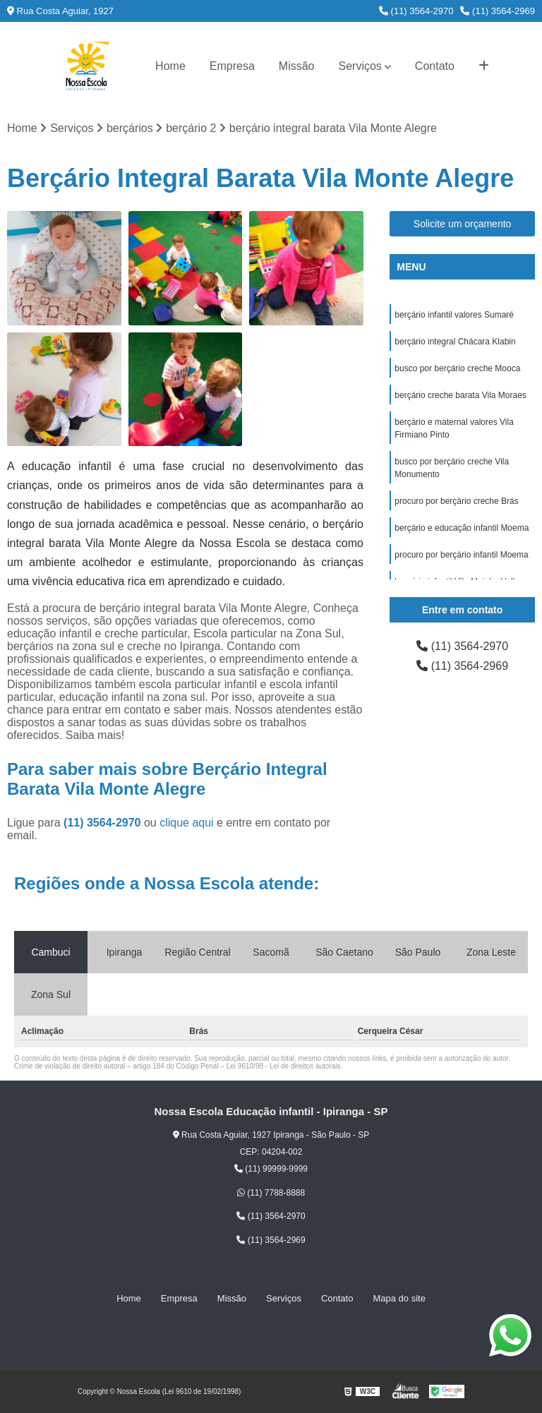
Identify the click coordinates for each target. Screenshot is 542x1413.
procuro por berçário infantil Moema (461, 555)
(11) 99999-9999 (271, 1169)
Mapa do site (399, 1298)
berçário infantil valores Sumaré (454, 315)
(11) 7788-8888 (271, 1193)
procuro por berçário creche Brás (456, 501)
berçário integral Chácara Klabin (455, 342)
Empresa (232, 66)
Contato (434, 66)
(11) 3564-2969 (497, 11)
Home (170, 66)
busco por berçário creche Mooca (457, 368)
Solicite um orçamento (463, 223)
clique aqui (186, 823)
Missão (297, 66)
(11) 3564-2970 (416, 11)
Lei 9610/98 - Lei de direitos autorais (284, 1066)
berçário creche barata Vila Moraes (460, 395)
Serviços (360, 66)
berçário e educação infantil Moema (462, 528)
